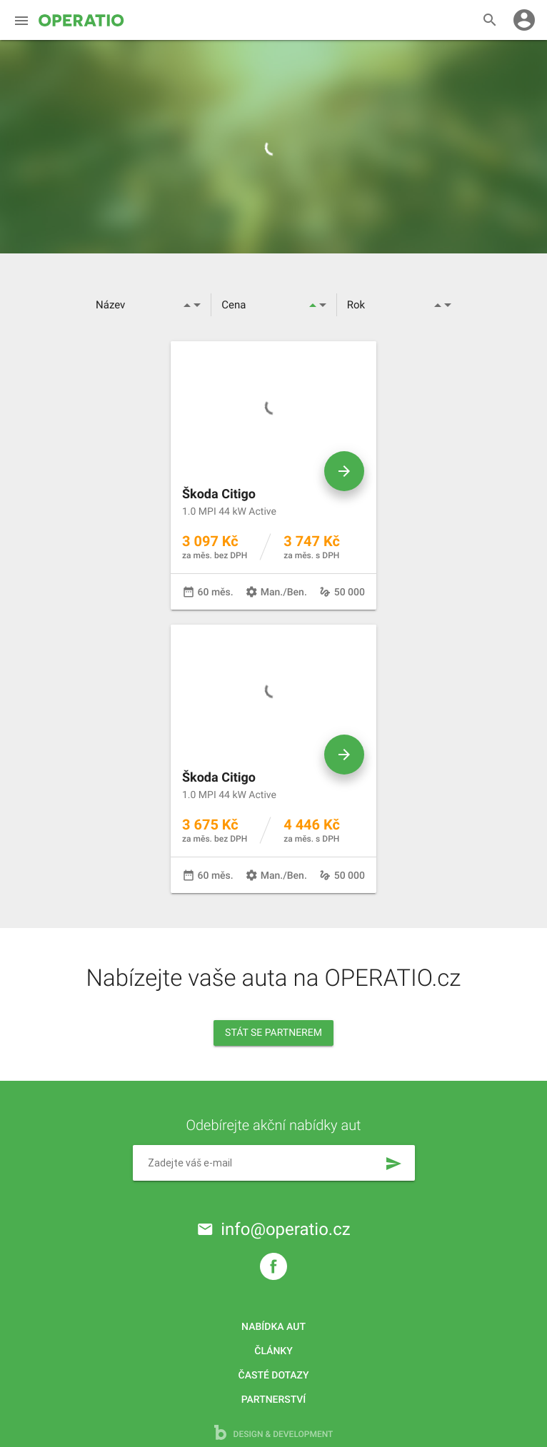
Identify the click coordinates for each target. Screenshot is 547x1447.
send (393, 1163)
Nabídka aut (273, 1327)
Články (273, 1351)
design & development (273, 1432)
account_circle (524, 20)
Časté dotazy (274, 1375)
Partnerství (273, 1400)
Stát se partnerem (273, 1033)
